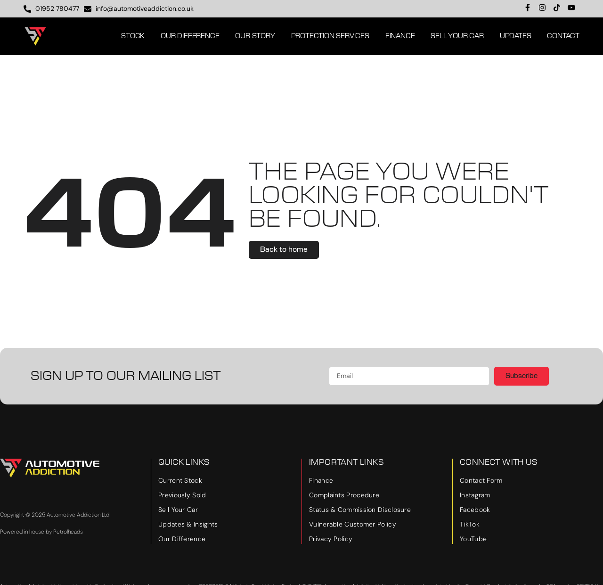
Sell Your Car (457, 36)
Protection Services (330, 36)
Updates (515, 36)
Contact (563, 36)
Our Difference (190, 36)
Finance (400, 36)
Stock (133, 36)
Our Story (255, 36)
